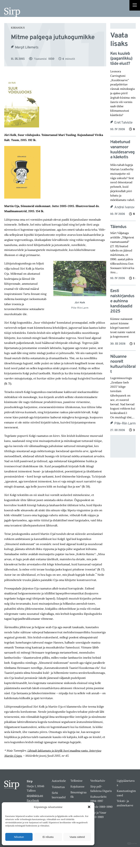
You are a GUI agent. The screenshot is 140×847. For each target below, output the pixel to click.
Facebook (33, 800)
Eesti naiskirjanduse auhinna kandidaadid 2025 (122, 301)
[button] (89, 807)
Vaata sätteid (77, 836)
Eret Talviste (123, 122)
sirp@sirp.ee (35, 795)
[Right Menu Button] (135, 5)
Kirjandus (18, 27)
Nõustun (19, 836)
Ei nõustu (48, 836)
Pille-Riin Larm (125, 423)
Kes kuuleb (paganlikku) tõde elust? (121, 58)
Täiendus (118, 227)
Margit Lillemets (26, 47)
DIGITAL (132, 843)
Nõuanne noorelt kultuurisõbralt (123, 364)
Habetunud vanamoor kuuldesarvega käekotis (122, 150)
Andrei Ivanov (124, 207)
